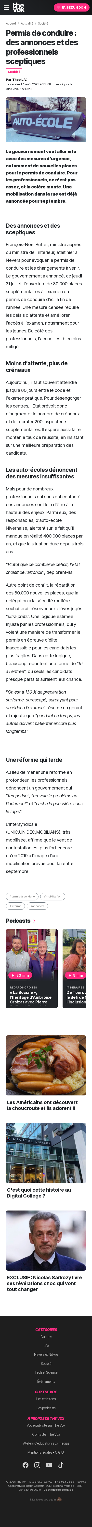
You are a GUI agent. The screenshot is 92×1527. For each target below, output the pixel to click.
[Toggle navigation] (6, 7)
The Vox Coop (64, 1481)
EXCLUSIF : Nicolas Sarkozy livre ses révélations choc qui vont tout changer (44, 1283)
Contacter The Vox (46, 1434)
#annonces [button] (37, 906)
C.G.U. (60, 1452)
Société (43, 23)
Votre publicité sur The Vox (46, 1425)
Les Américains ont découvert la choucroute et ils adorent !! (42, 1105)
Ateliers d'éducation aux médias (46, 1443)
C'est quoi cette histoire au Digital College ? (39, 1193)
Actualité (27, 23)
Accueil (11, 23)
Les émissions (46, 1399)
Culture (46, 1337)
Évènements (46, 1381)
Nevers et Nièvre (46, 1354)
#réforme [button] (15, 906)
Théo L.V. (19, 79)
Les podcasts (46, 1408)
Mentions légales (39, 1452)
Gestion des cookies (58, 1489)
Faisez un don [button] (71, 7)
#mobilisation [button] (52, 896)
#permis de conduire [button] (22, 896)
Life (46, 1346)
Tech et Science (46, 1372)
